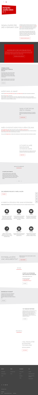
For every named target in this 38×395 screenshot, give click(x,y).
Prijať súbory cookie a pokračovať (19, 56)
